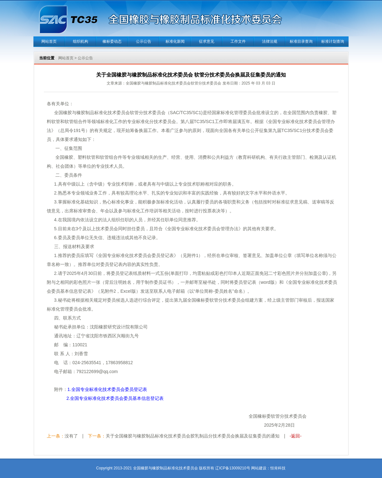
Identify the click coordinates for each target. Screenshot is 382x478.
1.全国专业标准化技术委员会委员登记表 (107, 389)
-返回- (295, 435)
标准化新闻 (175, 41)
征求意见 (206, 41)
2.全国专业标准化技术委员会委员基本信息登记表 (115, 398)
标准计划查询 (332, 41)
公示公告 (143, 41)
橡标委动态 (112, 41)
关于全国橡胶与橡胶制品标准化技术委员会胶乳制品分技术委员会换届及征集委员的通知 (192, 435)
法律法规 (269, 41)
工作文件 (238, 41)
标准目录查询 (301, 41)
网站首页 (49, 41)
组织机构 (80, 41)
